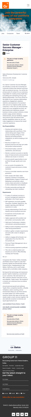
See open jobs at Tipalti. (13, 62)
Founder (13, 393)
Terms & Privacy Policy (8, 370)
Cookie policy (19, 350)
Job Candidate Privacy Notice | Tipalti (14, 304)
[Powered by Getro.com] (16, 346)
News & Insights (6, 368)
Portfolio (11, 365)
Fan (19, 393)
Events (13, 368)
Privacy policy (11, 350)
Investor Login (20, 368)
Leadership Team (19, 365)
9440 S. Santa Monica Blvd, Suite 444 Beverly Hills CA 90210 (16, 406)
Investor (6, 393)
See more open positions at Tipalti (15, 334)
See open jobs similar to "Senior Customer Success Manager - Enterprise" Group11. (15, 66)
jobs (2, 33)
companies (10, 33)
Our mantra (5, 365)
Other (23, 393)
